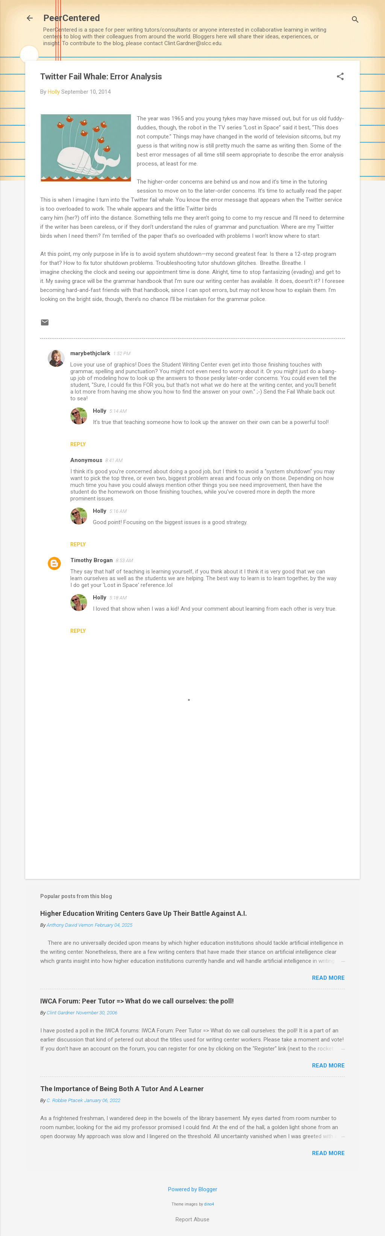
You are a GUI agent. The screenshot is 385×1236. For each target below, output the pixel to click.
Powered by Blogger (192, 1189)
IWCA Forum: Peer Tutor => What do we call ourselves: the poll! (137, 1001)
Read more (328, 978)
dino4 (209, 1204)
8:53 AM (124, 560)
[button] (340, 77)
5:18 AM (118, 598)
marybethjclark (90, 353)
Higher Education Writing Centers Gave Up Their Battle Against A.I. (143, 913)
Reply (78, 444)
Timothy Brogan (91, 560)
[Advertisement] (192, 809)
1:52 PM (121, 353)
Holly (99, 410)
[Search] (355, 20)
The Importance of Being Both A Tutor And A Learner (122, 1089)
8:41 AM (114, 460)
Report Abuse (192, 1219)
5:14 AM (118, 411)
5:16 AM (118, 511)
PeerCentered (71, 18)
